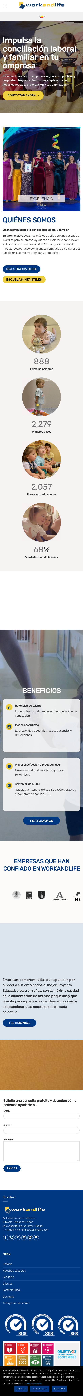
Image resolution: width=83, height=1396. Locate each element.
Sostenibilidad (11, 1290)
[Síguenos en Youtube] (36, 1237)
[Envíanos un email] (24, 1237)
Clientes (7, 1283)
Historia (7, 1264)
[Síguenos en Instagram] (12, 1237)
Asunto (41, 1130)
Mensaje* (41, 1151)
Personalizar (40, 1389)
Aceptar (21, 1389)
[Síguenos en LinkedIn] (30, 1237)
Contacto (8, 1296)
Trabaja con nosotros (16, 1303)
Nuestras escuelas (14, 1270)
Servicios (8, 1277)
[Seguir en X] (18, 1237)
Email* (41, 1115)
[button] (5, 6)
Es (41, 16)
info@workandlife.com (36, 1229)
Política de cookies (34, 1383)
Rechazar (59, 1389)
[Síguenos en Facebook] (5, 1237)
